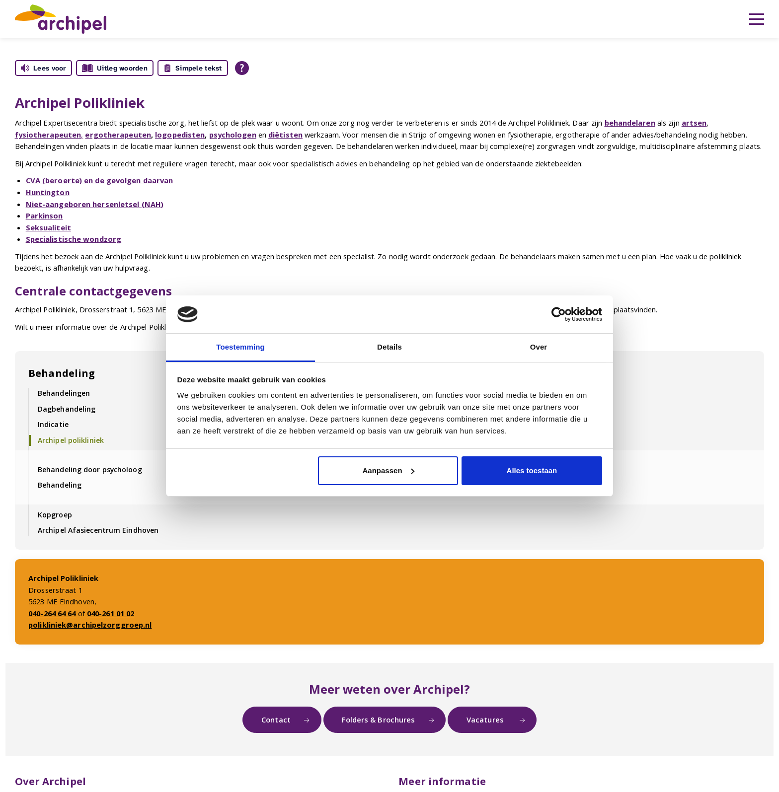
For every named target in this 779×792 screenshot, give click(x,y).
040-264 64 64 (52, 613)
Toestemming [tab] (240, 347)
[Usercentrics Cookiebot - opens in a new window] (558, 314)
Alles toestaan (532, 470)
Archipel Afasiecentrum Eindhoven (98, 530)
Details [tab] (389, 347)
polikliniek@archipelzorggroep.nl (90, 625)
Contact (276, 719)
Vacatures (486, 719)
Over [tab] (538, 347)
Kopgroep (55, 514)
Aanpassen (388, 470)
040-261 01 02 (110, 613)
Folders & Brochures (378, 719)
